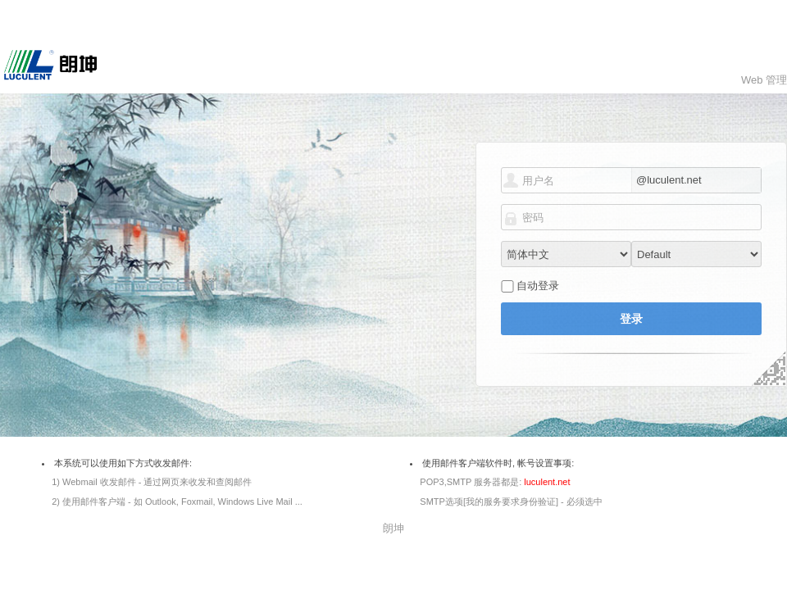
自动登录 (537, 285)
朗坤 (393, 528)
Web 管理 (764, 80)
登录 (631, 318)
